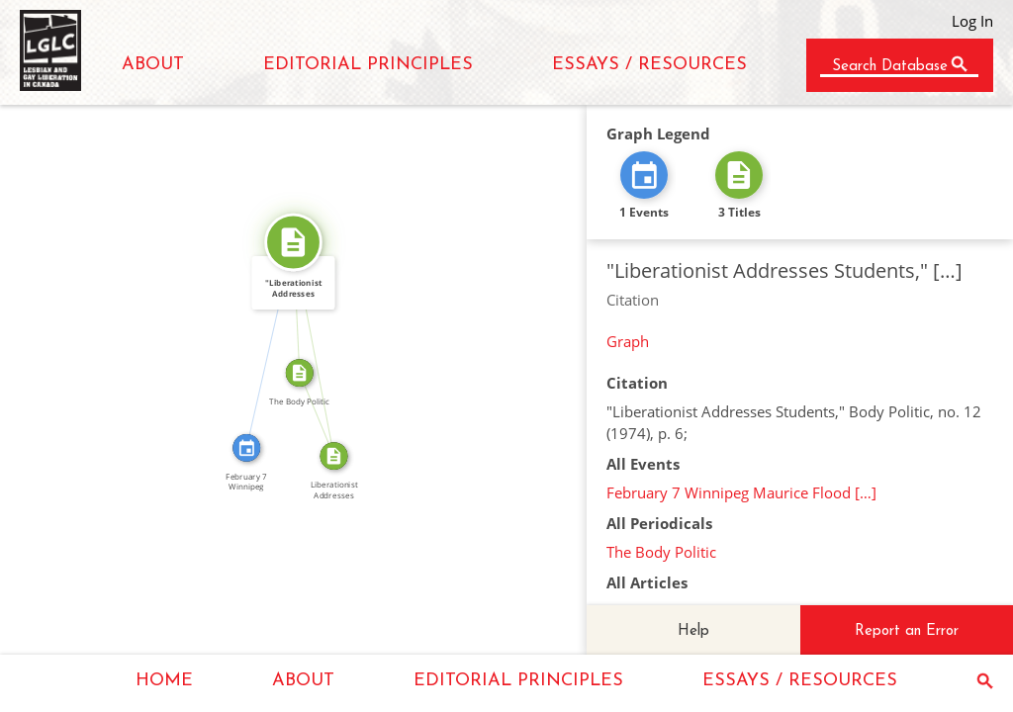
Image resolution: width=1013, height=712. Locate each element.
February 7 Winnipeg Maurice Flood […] (741, 492)
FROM (324, 412)
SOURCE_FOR (321, 348)
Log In (972, 21)
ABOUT (153, 64)
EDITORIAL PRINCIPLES (368, 64)
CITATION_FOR (261, 343)
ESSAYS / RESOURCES (649, 64)
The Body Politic (661, 552)
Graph (627, 341)
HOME (164, 680)
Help (693, 631)
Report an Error (907, 631)
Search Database (890, 66)
